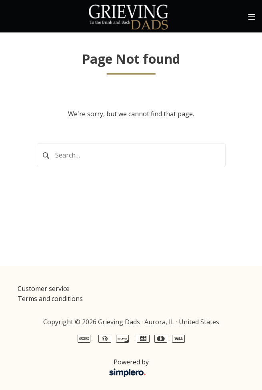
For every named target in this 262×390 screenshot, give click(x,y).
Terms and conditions (50, 298)
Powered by (85, 368)
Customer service (44, 288)
